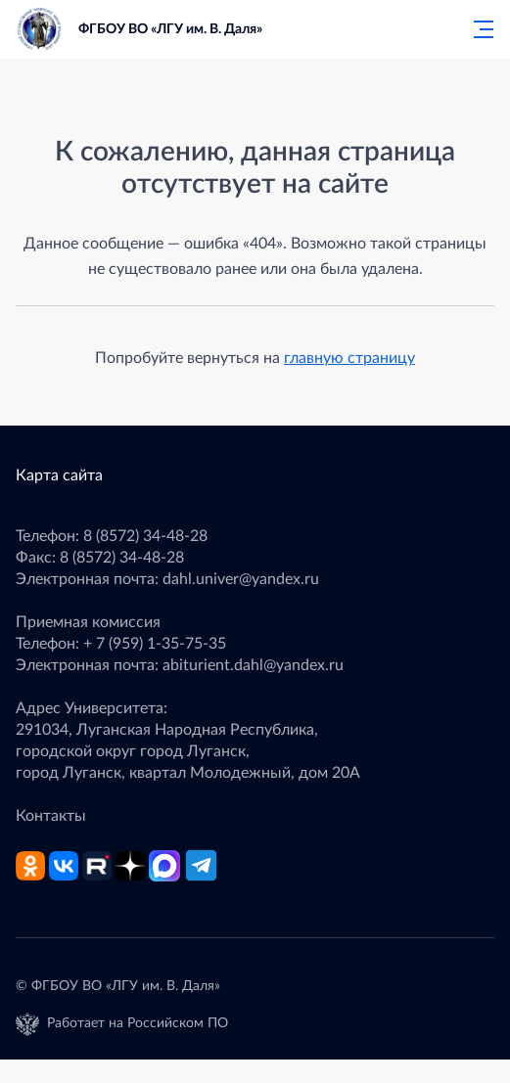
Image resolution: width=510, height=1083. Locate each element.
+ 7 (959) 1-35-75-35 (154, 644)
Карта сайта (59, 475)
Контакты (51, 816)
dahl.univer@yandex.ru (240, 579)
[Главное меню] (477, 29)
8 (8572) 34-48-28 (145, 536)
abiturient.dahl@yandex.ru (253, 665)
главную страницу (349, 358)
